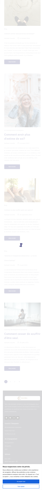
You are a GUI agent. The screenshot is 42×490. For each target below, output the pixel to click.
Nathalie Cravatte (9, 38)
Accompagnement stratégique (13, 130)
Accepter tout (21, 481)
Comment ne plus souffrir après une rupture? (18, 210)
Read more (12, 62)
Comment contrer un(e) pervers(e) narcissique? (19, 33)
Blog (5, 29)
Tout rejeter (21, 486)
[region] (21, 477)
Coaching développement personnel (15, 329)
